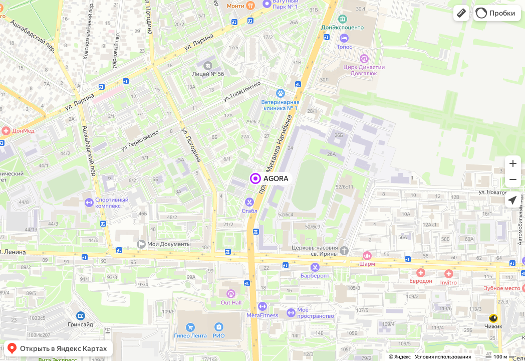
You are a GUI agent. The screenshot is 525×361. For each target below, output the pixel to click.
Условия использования (443, 356)
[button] (461, 13)
